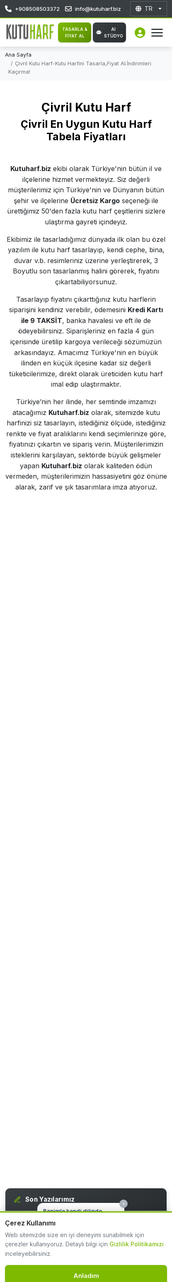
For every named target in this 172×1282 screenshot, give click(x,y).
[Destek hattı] (22, 1260)
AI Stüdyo (109, 32)
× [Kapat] (123, 1203)
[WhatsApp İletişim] (155, 1265)
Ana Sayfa (18, 55)
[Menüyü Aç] (157, 33)
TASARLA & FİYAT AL (74, 32)
